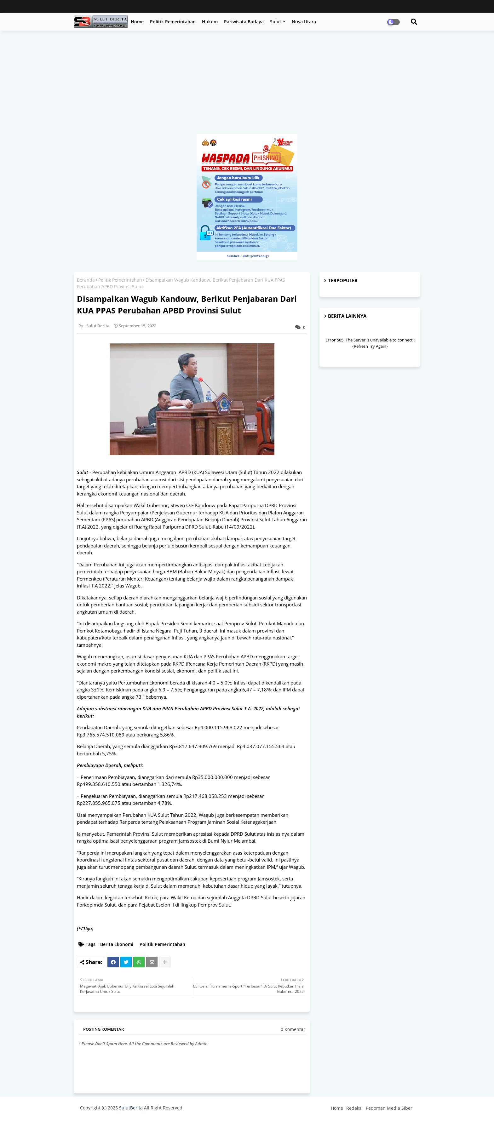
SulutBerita (131, 1108)
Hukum (210, 22)
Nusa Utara (304, 22)
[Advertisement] (247, 85)
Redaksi (354, 1108)
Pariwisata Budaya (244, 22)
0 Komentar (293, 1029)
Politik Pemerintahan (173, 22)
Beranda (86, 280)
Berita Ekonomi (116, 944)
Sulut (275, 22)
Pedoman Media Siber (389, 1108)
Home (137, 22)
